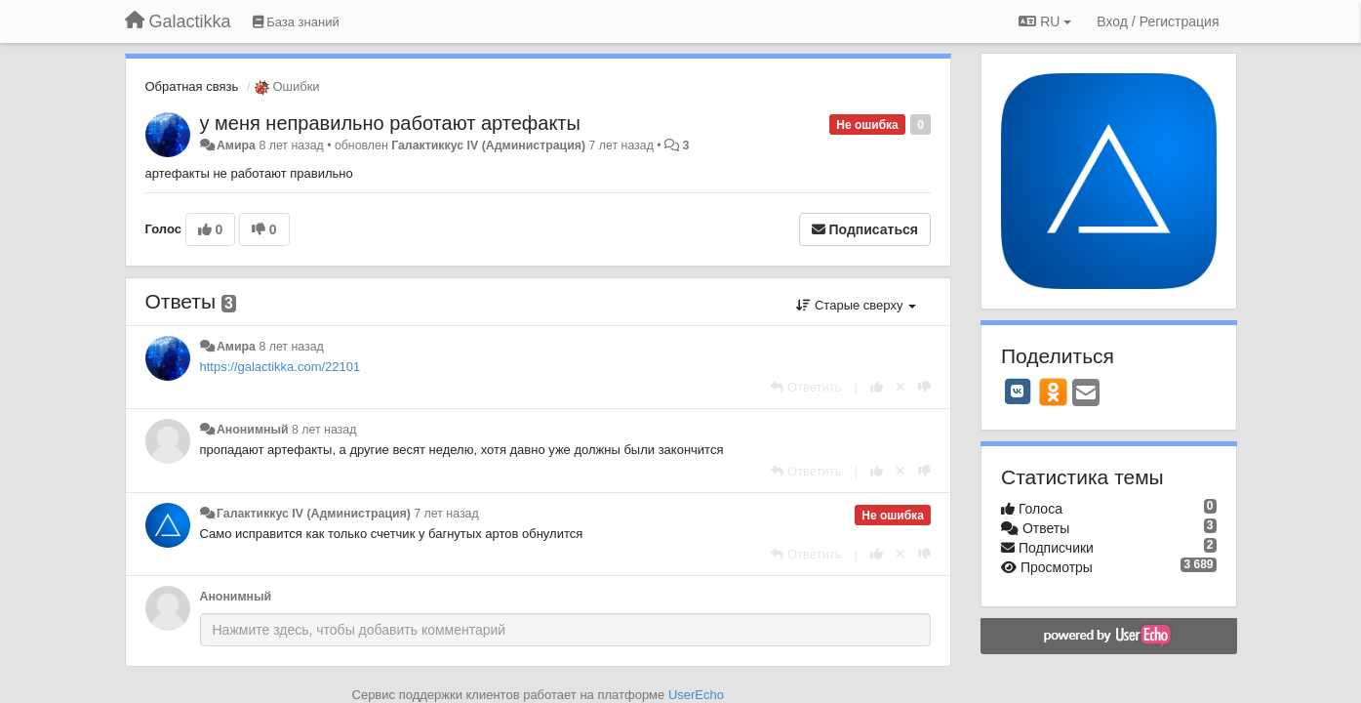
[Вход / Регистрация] (1157, 21)
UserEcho (696, 694)
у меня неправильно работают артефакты (390, 123)
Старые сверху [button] (856, 305)
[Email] (1086, 394)
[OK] (1053, 391)
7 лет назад (446, 513)
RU (1045, 21)
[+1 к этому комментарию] (876, 387)
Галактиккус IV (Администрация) (488, 145)
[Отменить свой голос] (900, 387)
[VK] (1017, 391)
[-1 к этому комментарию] (924, 387)
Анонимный (253, 429)
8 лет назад (291, 346)
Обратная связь (192, 86)
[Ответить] (806, 387)
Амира (236, 145)
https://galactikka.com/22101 (280, 366)
